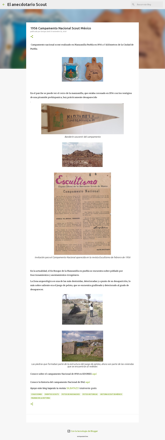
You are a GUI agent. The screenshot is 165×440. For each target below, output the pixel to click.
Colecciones (36, 394)
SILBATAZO (72, 388)
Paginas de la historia (40, 398)
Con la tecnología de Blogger (82, 431)
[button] (31, 36)
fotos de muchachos (71, 394)
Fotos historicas (90, 394)
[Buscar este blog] (149, 4)
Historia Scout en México (111, 394)
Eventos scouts (52, 394)
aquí (94, 374)
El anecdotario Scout (27, 4)
